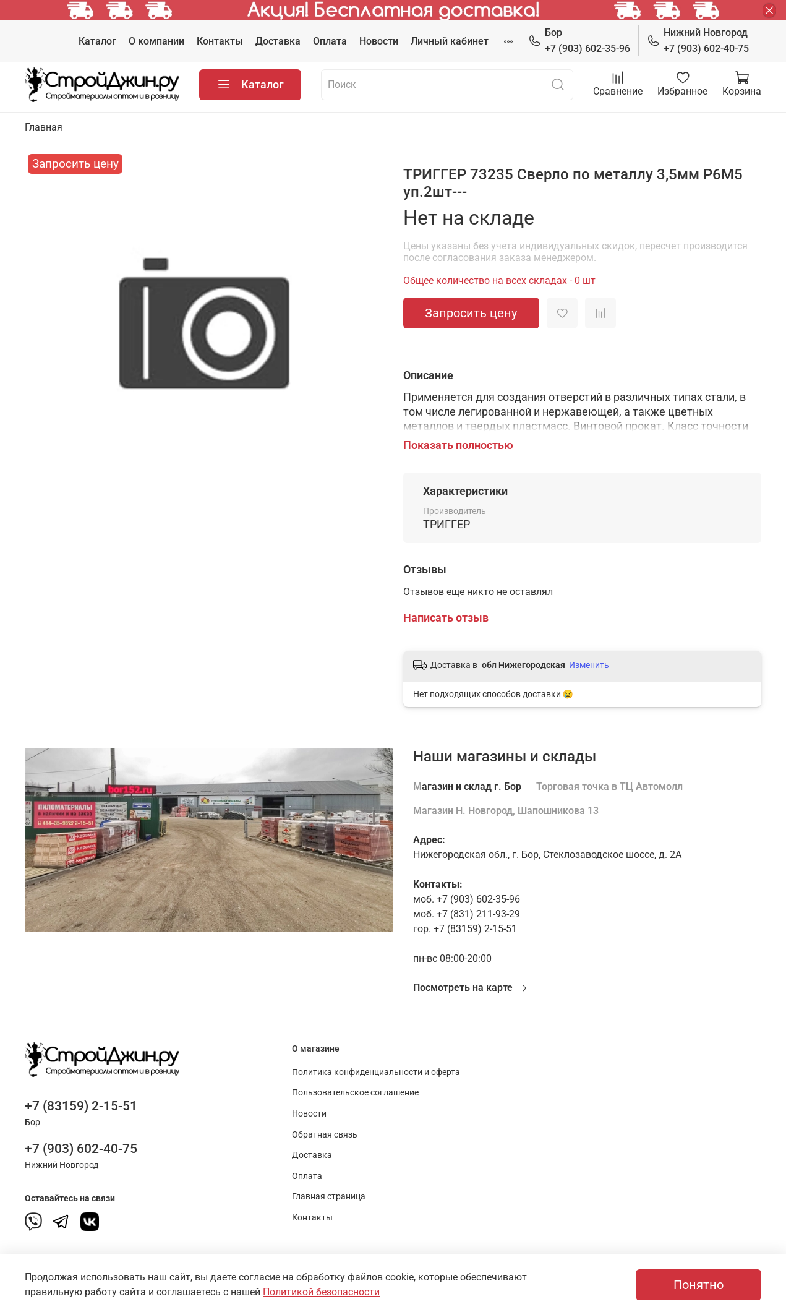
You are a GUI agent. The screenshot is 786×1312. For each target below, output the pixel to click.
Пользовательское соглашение (355, 1092)
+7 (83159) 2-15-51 (81, 1106)
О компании (156, 41)
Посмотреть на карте (470, 987)
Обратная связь (324, 1135)
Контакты (220, 41)
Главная (43, 127)
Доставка (278, 41)
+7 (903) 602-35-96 (579, 39)
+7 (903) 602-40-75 (698, 39)
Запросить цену (471, 313)
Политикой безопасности (321, 1292)
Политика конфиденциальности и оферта (376, 1072)
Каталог (97, 41)
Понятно (698, 1284)
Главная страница (328, 1196)
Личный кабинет (450, 41)
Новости (378, 41)
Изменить (589, 665)
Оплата (330, 41)
